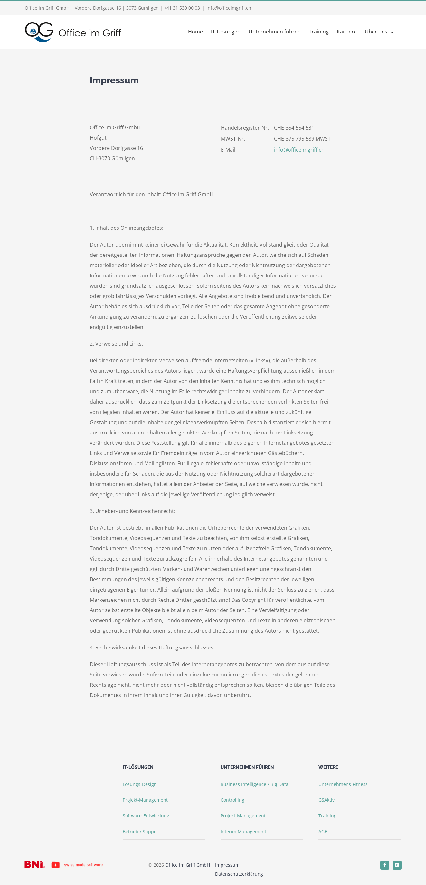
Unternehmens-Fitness (343, 784)
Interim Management (243, 831)
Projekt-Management (145, 800)
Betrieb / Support (141, 831)
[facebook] (384, 865)
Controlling (232, 800)
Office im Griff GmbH (187, 865)
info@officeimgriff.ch (228, 8)
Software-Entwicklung (146, 816)
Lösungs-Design (140, 784)
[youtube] (397, 865)
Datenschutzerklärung (239, 874)
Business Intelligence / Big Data (255, 784)
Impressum (227, 865)
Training (327, 816)
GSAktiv (326, 800)
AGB (322, 831)
